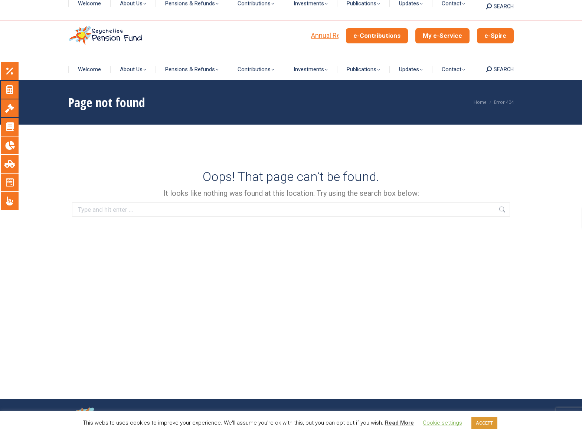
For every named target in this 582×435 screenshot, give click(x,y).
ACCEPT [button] (484, 423)
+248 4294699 (320, 7)
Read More (399, 422)
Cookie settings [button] (442, 422)
